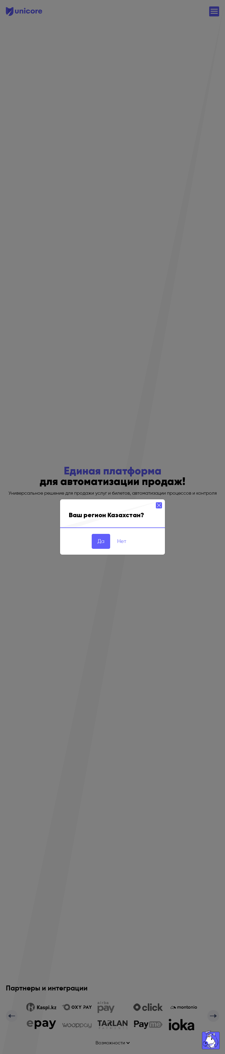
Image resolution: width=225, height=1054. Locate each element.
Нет (121, 541)
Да (101, 541)
